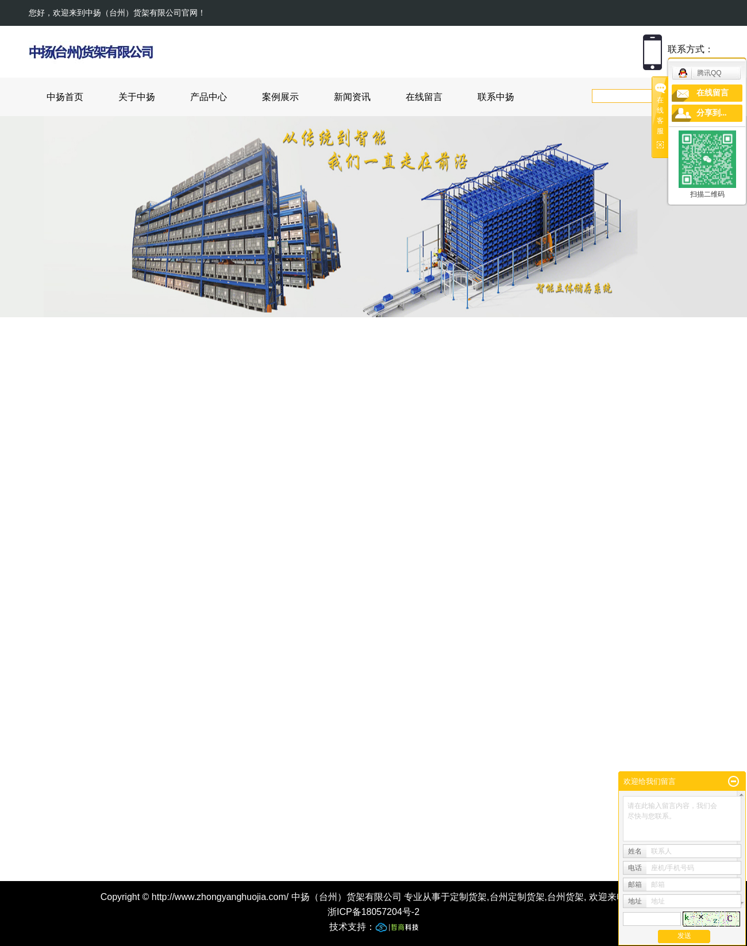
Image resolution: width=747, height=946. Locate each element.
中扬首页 (65, 97)
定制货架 (468, 897)
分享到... (711, 113)
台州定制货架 (517, 897)
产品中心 (208, 97)
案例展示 (280, 97)
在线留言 (424, 97)
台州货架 (565, 897)
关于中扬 (136, 97)
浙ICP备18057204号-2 (373, 912)
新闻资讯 (352, 97)
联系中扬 (496, 97)
